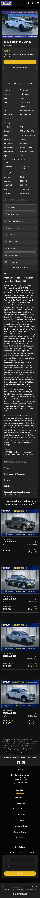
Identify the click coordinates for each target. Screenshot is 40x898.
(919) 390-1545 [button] (20, 782)
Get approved (20, 803)
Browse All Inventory (20, 62)
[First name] (20, 860)
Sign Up (20, 873)
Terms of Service (20, 832)
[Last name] (20, 867)
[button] (29, 3)
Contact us (20, 820)
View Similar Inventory (20, 68)
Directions (20, 838)
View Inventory (20, 797)
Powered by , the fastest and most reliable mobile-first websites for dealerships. (20, 890)
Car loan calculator (20, 809)
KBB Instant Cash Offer (20, 826)
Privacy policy (20, 815)
